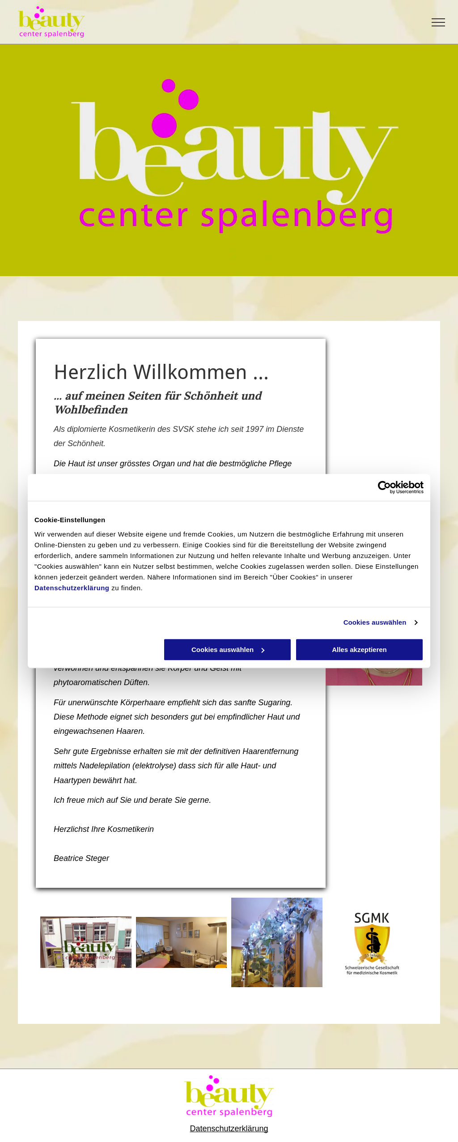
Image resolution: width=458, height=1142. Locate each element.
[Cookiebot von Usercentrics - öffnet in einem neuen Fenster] (384, 487)
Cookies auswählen (375, 622)
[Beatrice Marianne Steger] (85, 942)
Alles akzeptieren (359, 649)
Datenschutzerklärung (72, 588)
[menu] (438, 22)
